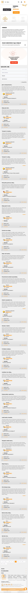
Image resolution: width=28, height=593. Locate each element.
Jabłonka (7, 402)
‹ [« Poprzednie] (1, 561)
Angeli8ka (8, 216)
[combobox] (14, 69)
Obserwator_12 (8, 448)
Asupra (7, 497)
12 (22, 561)
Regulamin (20, 590)
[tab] (14, 568)
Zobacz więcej (14, 62)
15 (1, 563)
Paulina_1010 (8, 261)
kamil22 (7, 425)
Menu (8, 2)
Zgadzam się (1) (6, 175)
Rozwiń (24, 139)
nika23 (7, 116)
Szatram (7, 285)
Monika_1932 (8, 238)
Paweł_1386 (8, 546)
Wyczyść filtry (24, 82)
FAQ (7, 590)
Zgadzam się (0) (6, 124)
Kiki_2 (7, 521)
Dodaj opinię (16, 12)
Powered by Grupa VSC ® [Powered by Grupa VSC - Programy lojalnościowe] (5, 589)
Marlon (7, 190)
